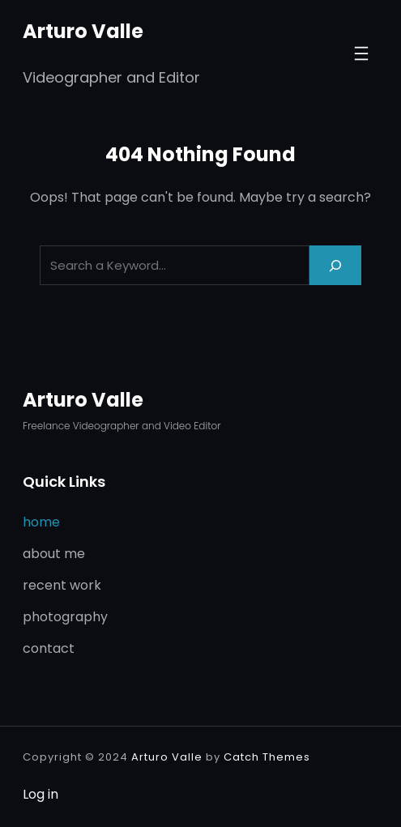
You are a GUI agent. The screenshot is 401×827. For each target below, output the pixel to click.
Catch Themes (267, 757)
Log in (40, 794)
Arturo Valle (83, 31)
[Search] (335, 265)
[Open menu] (361, 53)
